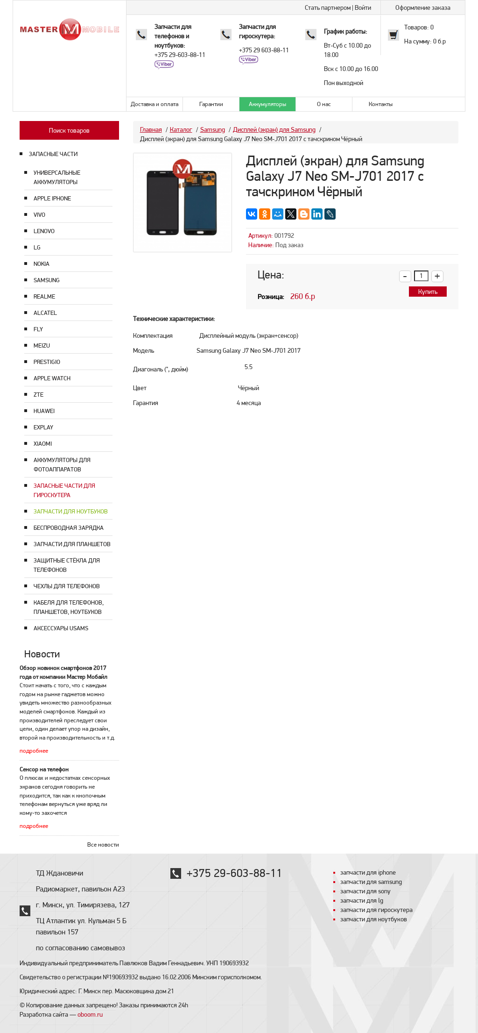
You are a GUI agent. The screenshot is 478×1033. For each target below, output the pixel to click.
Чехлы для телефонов (67, 586)
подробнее (34, 750)
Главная (151, 129)
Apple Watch (52, 378)
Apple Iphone (52, 198)
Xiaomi (43, 443)
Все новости (103, 844)
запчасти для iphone (368, 872)
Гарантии (211, 103)
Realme (44, 296)
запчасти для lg (361, 900)
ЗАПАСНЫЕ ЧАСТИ (53, 153)
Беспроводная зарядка (69, 527)
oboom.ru (90, 1014)
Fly (38, 329)
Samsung (47, 280)
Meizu (42, 345)
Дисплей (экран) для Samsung (274, 129)
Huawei (44, 410)
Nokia (41, 263)
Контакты (381, 103)
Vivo (39, 214)
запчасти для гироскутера (376, 909)
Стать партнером (328, 7)
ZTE (38, 394)
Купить (427, 291)
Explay (43, 427)
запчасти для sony (365, 891)
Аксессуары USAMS (61, 628)
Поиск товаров (69, 130)
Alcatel (45, 312)
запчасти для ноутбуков (373, 919)
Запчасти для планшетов (72, 544)
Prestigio (47, 361)
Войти (363, 7)
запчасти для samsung (371, 881)
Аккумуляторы (267, 103)
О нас (324, 103)
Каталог (181, 129)
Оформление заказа (422, 7)
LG (37, 247)
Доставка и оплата (154, 103)
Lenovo (44, 231)
